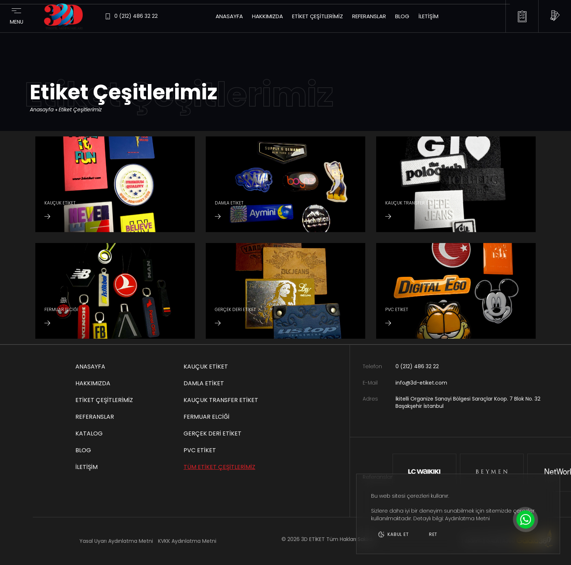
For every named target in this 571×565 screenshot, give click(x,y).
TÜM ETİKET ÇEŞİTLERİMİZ (219, 467)
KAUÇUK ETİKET (206, 366)
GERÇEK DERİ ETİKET (212, 433)
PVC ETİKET (200, 450)
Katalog (89, 433)
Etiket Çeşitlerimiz (317, 16)
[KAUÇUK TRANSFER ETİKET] (456, 184)
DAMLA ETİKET (204, 383)
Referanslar (369, 16)
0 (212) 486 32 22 (417, 366)
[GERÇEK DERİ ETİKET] (285, 291)
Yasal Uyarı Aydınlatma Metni (116, 541)
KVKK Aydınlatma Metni (187, 541)
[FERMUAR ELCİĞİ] (115, 291)
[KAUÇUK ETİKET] (115, 184)
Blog (402, 16)
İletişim (428, 16)
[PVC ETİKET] (456, 291)
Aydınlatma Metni (467, 518)
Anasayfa (229, 16)
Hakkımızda (267, 16)
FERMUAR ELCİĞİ (206, 417)
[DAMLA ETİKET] (285, 184)
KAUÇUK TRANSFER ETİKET (221, 400)
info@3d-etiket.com (421, 382)
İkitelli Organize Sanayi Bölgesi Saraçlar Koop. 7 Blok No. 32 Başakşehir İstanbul (467, 402)
